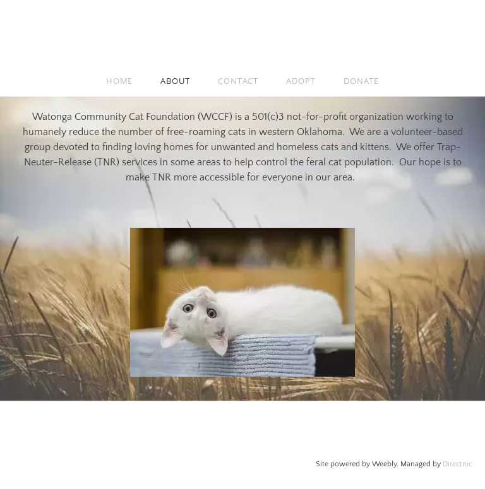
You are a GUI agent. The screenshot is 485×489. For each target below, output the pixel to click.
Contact (238, 80)
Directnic (457, 464)
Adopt (301, 80)
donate (361, 80)
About (175, 80)
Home (119, 80)
